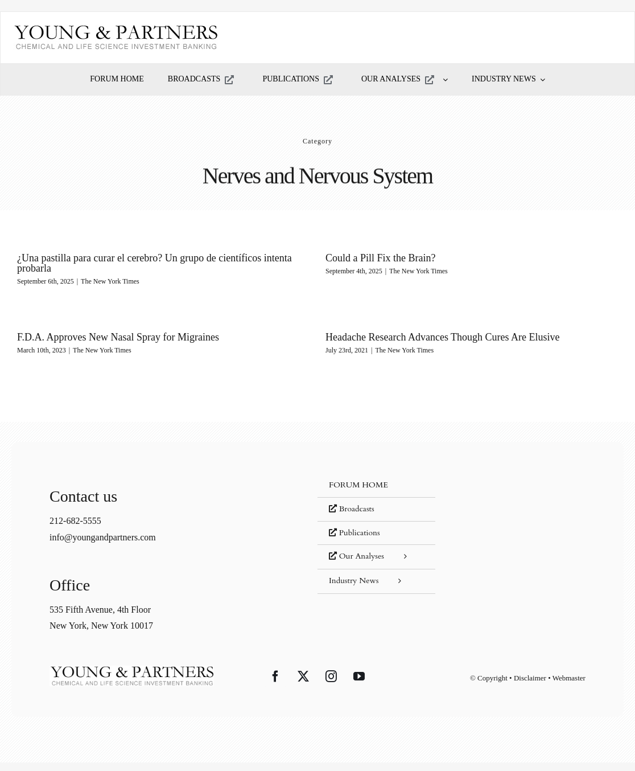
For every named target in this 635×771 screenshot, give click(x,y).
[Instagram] (331, 679)
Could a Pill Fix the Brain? (373, 258)
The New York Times (110, 281)
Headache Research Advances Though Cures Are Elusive (420, 337)
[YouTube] (359, 679)
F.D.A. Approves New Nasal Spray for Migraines (149, 331)
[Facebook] (275, 679)
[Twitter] (303, 679)
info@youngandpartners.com (103, 540)
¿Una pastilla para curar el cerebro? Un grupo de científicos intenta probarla (154, 263)
